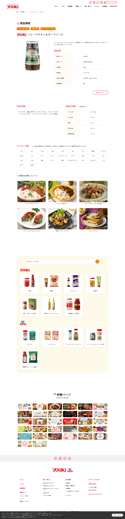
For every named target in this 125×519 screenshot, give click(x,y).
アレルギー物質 (47, 495)
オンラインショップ (95, 494)
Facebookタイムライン (48, 483)
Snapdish (46, 493)
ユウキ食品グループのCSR (72, 491)
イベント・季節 (24, 496)
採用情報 (68, 488)
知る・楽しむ (88, 6)
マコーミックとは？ (94, 479)
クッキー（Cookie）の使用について (19, 517)
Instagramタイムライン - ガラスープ (51, 489)
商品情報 (70, 6)
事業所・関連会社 (70, 485)
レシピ (63, 6)
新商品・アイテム (24, 501)
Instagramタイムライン (48, 485)
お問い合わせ (113, 6)
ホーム (56, 6)
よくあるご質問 (92, 487)
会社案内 (68, 483)
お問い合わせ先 (92, 490)
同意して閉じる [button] (117, 515)
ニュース (97, 6)
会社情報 (104, 6)
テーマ (21, 498)
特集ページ (78, 6)
